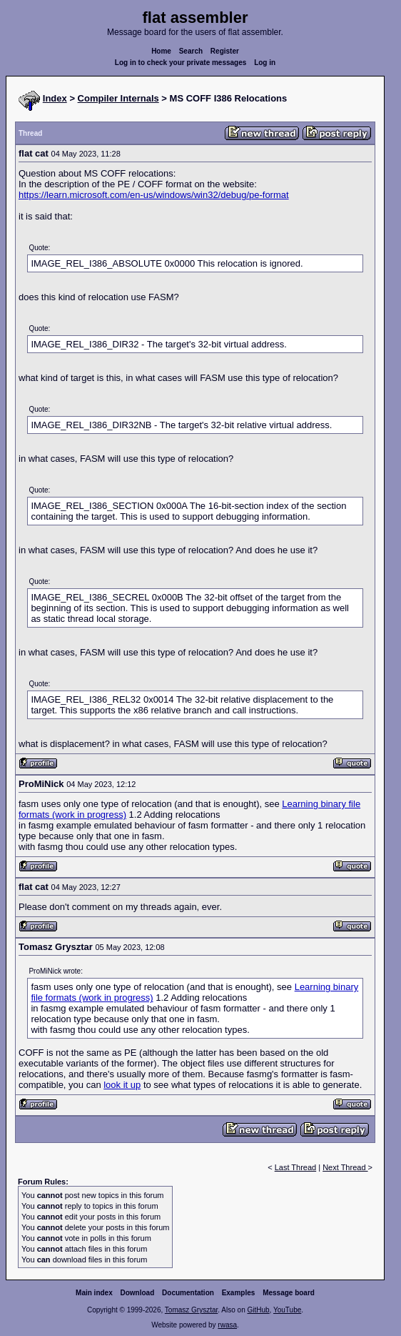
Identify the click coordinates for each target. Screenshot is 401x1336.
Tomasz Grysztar (191, 1310)
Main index (94, 1293)
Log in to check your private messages (181, 62)
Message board (289, 1293)
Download (138, 1293)
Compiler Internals (118, 98)
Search (191, 51)
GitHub (258, 1310)
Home (161, 51)
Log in (264, 62)
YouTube (287, 1310)
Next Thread (345, 1167)
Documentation (188, 1293)
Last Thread (296, 1167)
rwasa (227, 1325)
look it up (122, 1084)
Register (224, 51)
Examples (238, 1293)
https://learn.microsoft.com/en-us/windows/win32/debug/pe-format (154, 194)
